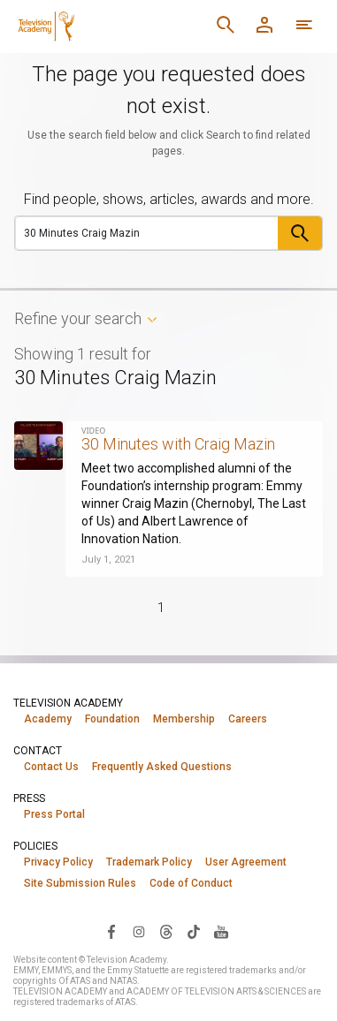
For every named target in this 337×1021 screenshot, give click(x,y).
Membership (184, 719)
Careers (247, 719)
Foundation (112, 719)
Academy (48, 719)
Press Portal (54, 814)
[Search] (147, 233)
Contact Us (51, 766)
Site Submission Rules (80, 883)
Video (93, 431)
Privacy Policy (58, 862)
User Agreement (246, 862)
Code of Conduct (191, 883)
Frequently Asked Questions (162, 766)
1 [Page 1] (161, 608)
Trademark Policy (149, 862)
